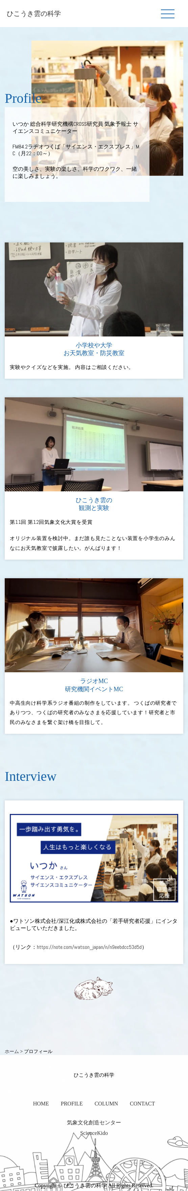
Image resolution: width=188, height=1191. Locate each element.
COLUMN (106, 1103)
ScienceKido (94, 1133)
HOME (41, 1103)
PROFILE (72, 1103)
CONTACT (142, 1103)
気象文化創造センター (94, 1122)
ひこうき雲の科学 (34, 13)
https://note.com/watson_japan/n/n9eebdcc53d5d (89, 947)
